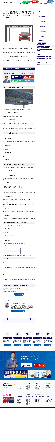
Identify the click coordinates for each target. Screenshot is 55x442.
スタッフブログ (48, 386)
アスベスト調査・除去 (41, 46)
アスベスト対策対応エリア (39, 397)
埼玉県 (28, 406)
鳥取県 (31, 403)
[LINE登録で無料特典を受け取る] (15, 374)
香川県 (28, 405)
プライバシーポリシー (21, 405)
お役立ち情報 (47, 383)
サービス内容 (28, 383)
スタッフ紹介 (37, 392)
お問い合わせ (19, 397)
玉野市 (31, 400)
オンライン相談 (20, 403)
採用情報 (36, 388)
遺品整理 (28, 394)
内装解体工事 (29, 386)
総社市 (28, 400)
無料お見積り (19, 388)
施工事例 (45, 3)
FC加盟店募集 (37, 390)
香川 (47, 58)
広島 (41, 58)
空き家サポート (29, 391)
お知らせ (50, 49)
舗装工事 (28, 389)
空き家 (39, 47)
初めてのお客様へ (25, 3)
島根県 (28, 404)
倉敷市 (31, 399)
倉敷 (38, 56)
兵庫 (41, 56)
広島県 (31, 402)
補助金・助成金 (47, 46)
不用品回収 (28, 392)
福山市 (28, 403)
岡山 (49, 56)
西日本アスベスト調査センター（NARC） (49, 402)
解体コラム (47, 385)
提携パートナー (37, 391)
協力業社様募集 (37, 389)
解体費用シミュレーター (21, 400)
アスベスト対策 (29, 388)
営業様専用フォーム (21, 404)
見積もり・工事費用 (40, 49)
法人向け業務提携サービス (39, 395)
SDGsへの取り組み (38, 386)
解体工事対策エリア (29, 397)
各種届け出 (43, 47)
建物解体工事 (29, 385)
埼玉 (44, 56)
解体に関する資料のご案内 (39, 394)
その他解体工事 (29, 390)
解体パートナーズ (48, 399)
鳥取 (49, 58)
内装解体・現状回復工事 (41, 44)
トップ (20, 3)
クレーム (47, 47)
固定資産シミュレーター (21, 402)
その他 (39, 50)
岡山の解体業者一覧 (49, 388)
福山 (44, 58)
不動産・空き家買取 (30, 395)
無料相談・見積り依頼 (21, 399)
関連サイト (47, 397)
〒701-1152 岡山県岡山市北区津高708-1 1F (9, 389)
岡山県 (28, 399)
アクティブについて (38, 383)
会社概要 (36, 385)
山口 (47, 56)
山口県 (31, 404)
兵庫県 (31, 405)
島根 (38, 58)
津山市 (28, 402)
